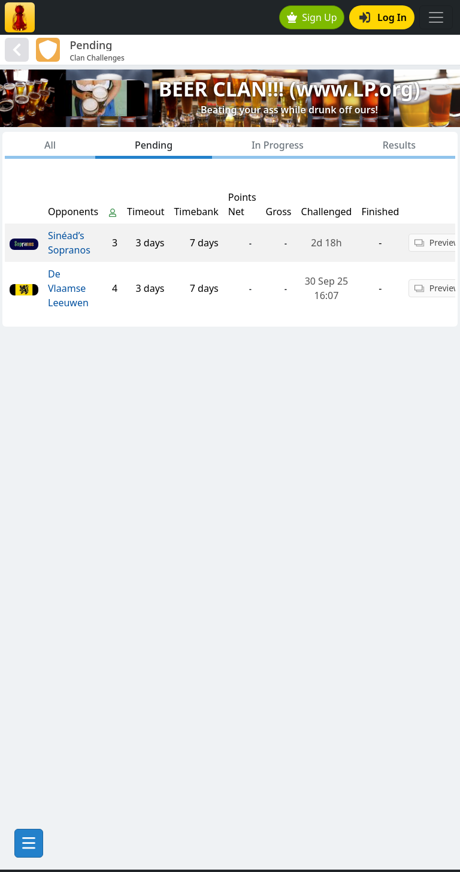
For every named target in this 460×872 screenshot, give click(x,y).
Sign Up (312, 17)
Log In (383, 17)
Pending (153, 145)
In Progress (278, 145)
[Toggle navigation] (436, 17)
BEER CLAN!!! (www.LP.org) (289, 88)
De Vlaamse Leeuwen (68, 288)
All (50, 145)
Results (399, 145)
